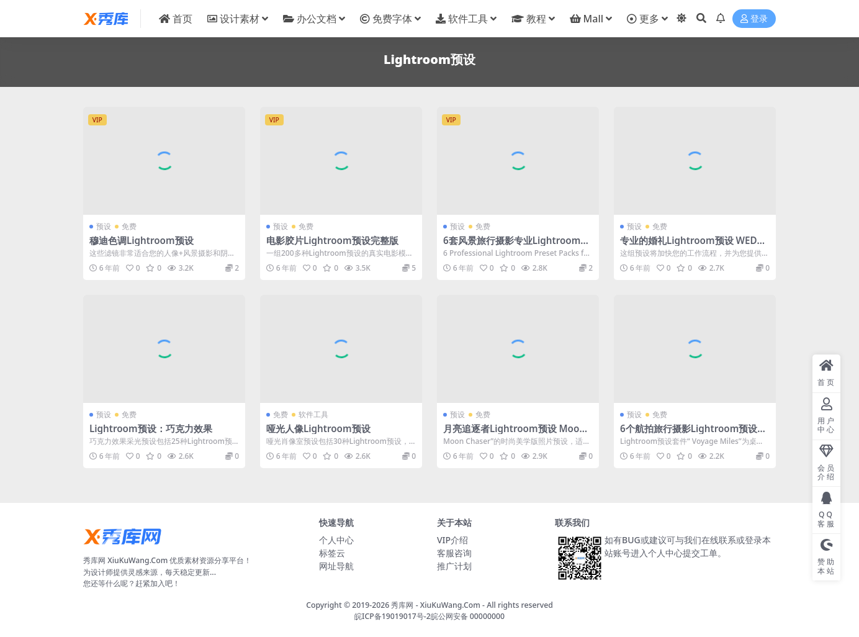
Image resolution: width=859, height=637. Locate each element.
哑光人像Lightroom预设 (318, 428)
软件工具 (313, 414)
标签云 (332, 553)
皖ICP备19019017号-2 (392, 616)
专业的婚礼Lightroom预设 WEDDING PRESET (693, 246)
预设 (103, 226)
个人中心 (336, 540)
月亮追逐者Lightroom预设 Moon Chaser (514, 434)
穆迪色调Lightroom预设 (141, 240)
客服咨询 (454, 553)
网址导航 (336, 566)
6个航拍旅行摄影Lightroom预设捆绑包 (693, 434)
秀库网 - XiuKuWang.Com (436, 605)
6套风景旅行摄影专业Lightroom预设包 (516, 246)
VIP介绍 (452, 540)
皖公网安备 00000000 (468, 616)
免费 (129, 226)
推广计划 (454, 566)
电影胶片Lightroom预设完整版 (332, 240)
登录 (754, 19)
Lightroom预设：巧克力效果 (150, 428)
